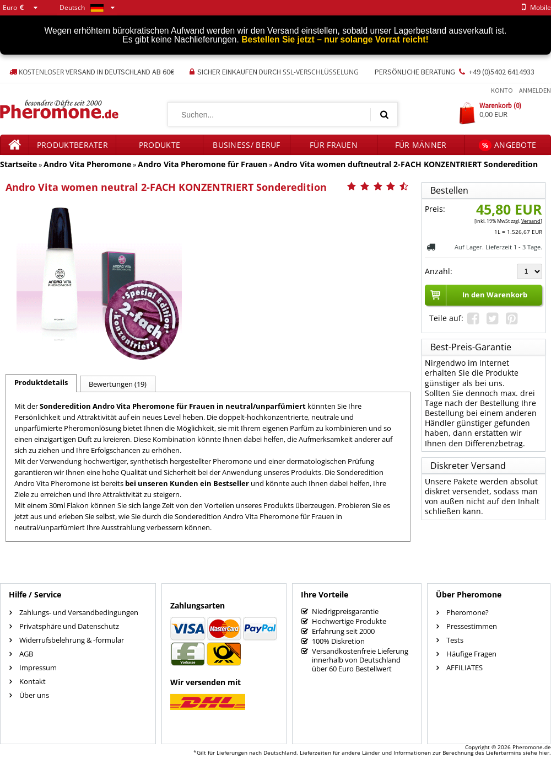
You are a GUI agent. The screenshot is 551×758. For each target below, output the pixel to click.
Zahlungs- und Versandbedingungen (78, 612)
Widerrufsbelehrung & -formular (71, 640)
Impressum (38, 667)
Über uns (34, 695)
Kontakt (32, 681)
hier (544, 752)
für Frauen (334, 145)
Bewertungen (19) (118, 384)
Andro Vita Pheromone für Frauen (202, 164)
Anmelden (535, 90)
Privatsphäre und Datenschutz (69, 626)
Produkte (159, 145)
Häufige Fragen (471, 654)
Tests (454, 640)
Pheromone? (467, 612)
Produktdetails (41, 382)
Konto (502, 90)
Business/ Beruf (246, 145)
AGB (26, 654)
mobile (534, 7)
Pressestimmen (471, 626)
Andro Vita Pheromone (87, 164)
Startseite (18, 164)
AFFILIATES (464, 667)
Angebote (508, 145)
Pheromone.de (531, 747)
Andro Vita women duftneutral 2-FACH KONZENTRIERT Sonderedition (406, 164)
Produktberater (72, 145)
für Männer (421, 145)
